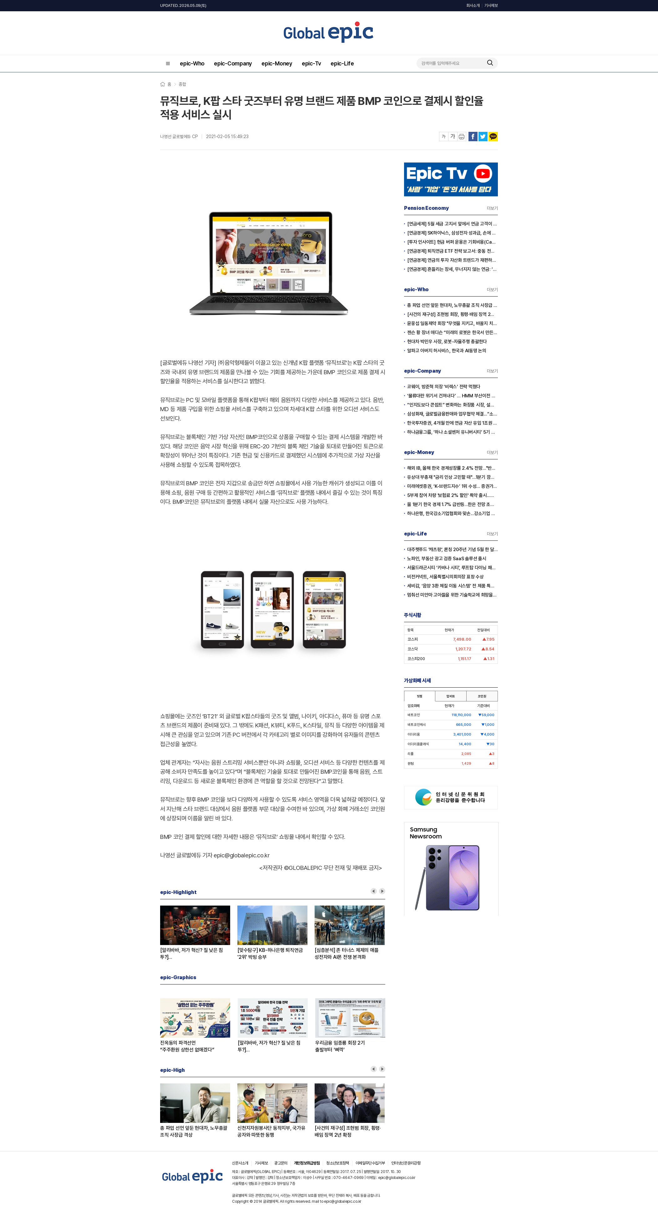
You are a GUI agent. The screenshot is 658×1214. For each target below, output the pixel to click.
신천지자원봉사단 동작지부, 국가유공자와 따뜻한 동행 (271, 1131)
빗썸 (420, 696)
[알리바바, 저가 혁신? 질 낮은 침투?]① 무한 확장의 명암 (269, 1046)
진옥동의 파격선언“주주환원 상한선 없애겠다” (187, 1046)
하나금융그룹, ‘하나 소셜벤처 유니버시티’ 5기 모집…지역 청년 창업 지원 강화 (452, 432)
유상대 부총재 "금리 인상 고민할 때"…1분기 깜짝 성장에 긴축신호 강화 (452, 477)
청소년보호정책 (337, 1163)
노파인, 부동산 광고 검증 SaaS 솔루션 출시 (446, 558)
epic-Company (233, 63)
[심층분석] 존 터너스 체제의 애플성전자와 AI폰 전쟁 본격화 (346, 953)
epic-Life (342, 63)
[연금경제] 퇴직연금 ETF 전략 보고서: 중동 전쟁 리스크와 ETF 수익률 (452, 251)
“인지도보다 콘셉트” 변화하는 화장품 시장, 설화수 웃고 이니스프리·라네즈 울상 (452, 405)
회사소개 (473, 5)
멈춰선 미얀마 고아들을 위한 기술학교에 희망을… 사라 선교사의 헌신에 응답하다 (452, 595)
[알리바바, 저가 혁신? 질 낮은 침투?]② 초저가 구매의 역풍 (191, 954)
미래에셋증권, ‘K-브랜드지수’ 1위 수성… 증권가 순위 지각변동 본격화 (452, 486)
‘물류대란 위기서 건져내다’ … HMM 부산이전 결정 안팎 (452, 396)
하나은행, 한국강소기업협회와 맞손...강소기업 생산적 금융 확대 (452, 513)
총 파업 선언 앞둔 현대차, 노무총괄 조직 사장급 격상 (193, 1131)
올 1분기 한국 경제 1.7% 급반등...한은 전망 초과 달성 (452, 504)
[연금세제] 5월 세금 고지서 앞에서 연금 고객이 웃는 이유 (452, 224)
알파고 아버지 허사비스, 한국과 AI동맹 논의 (446, 351)
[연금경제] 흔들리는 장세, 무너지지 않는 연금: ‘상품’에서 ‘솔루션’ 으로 (452, 269)
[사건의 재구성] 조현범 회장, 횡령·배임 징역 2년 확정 (348, 1131)
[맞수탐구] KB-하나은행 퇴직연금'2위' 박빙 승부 (270, 953)
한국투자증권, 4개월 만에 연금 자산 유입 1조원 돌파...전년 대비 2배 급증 (452, 423)
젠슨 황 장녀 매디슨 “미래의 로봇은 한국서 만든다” (452, 332)
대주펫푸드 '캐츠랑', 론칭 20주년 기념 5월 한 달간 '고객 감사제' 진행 (452, 549)
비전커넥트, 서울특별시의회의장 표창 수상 (445, 577)
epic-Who (192, 63)
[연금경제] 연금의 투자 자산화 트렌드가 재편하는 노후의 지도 (452, 260)
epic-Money (276, 63)
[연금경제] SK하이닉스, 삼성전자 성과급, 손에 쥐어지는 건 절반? (452, 233)
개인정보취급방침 (307, 1163)
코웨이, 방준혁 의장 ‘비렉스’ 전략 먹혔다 (443, 387)
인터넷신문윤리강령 (405, 1163)
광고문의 (280, 1163)
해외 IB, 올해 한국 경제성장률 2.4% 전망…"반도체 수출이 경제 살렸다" (452, 468)
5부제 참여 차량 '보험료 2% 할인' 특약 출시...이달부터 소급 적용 (452, 495)
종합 (182, 84)
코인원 (482, 696)
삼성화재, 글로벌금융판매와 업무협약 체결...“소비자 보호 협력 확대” (452, 414)
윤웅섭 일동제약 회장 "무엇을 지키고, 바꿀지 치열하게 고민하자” (452, 323)
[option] (198, 933)
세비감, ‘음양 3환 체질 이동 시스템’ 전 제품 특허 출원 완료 (452, 586)
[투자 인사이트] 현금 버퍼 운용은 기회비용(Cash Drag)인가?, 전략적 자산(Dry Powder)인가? (452, 242)
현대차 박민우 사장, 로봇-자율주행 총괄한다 (447, 341)
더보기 (492, 208)
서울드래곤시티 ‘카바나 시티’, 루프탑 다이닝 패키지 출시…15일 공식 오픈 (452, 568)
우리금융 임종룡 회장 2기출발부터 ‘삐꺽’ (340, 1046)
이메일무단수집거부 (370, 1163)
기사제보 (491, 5)
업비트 (451, 696)
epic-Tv (311, 63)
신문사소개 (240, 1163)
